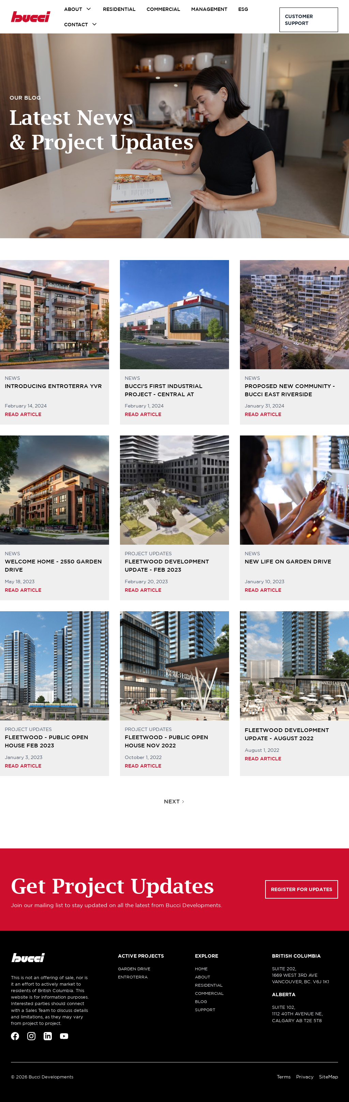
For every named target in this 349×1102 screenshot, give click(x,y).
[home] (30, 16)
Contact (76, 24)
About (73, 9)
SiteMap (328, 1076)
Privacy (305, 1076)
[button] (78, 9)
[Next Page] (174, 801)
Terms (284, 1076)
